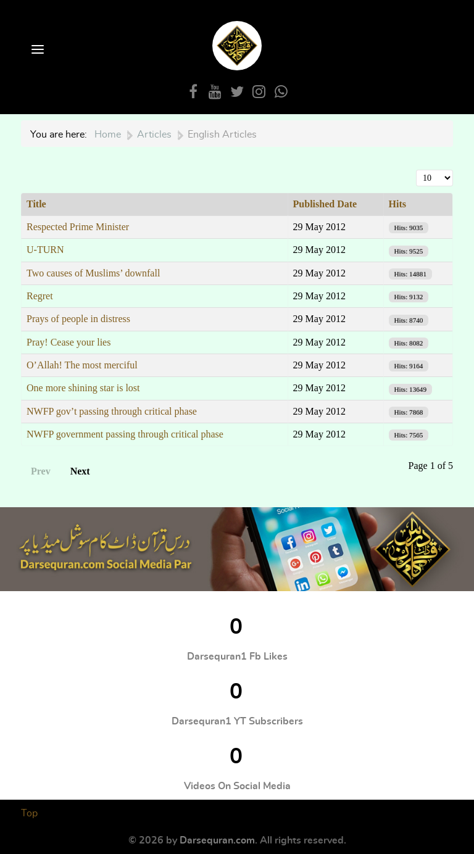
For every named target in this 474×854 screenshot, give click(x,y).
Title (36, 204)
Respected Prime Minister (78, 227)
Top (29, 813)
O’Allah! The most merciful (82, 365)
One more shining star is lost (83, 388)
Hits (397, 204)
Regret (40, 296)
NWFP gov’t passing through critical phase (112, 411)
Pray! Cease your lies (68, 342)
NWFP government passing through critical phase (125, 434)
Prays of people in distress (78, 318)
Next (80, 471)
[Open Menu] (36, 50)
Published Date (325, 204)
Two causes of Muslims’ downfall (93, 273)
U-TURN (45, 249)
